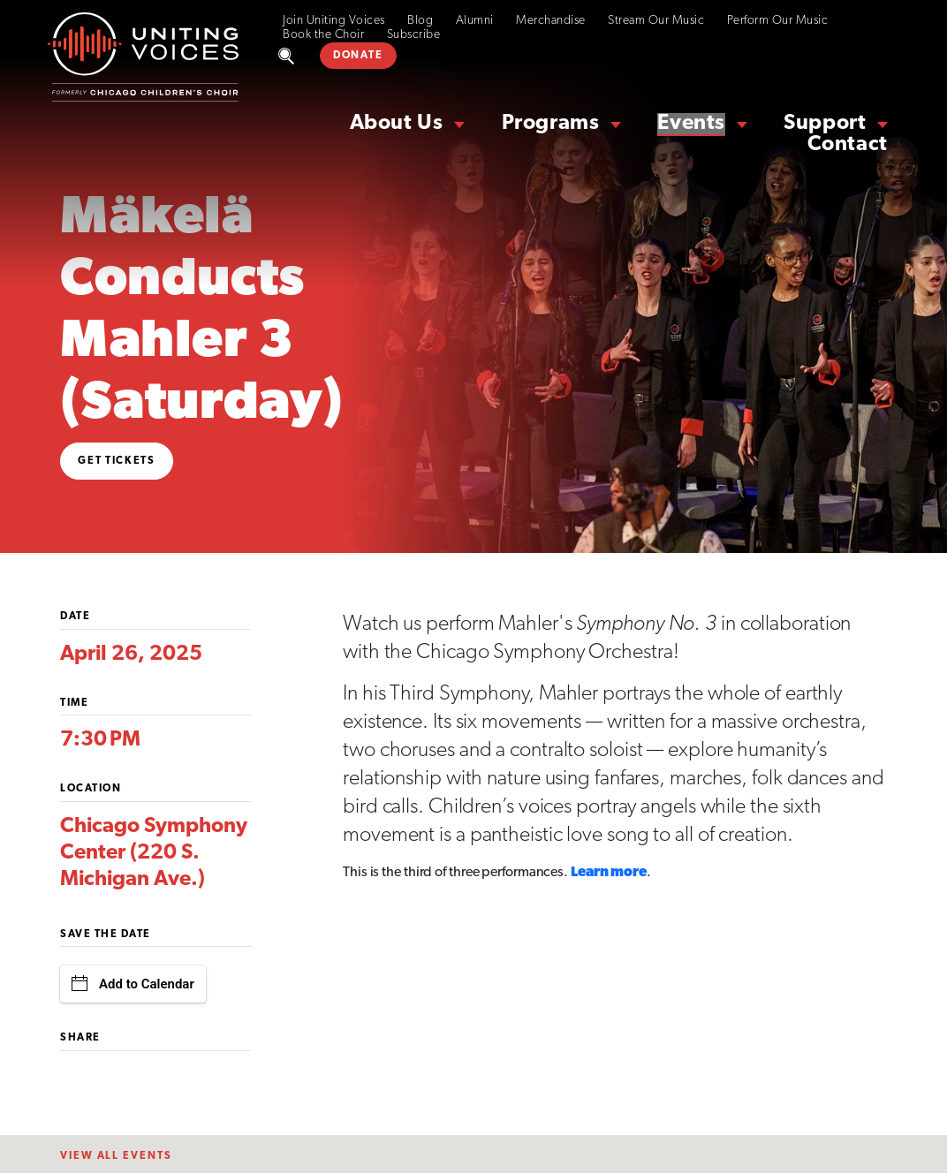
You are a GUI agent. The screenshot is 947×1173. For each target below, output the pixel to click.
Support (825, 123)
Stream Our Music (656, 20)
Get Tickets (116, 461)
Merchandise (551, 20)
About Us (396, 123)
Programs (551, 123)
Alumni (475, 20)
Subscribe (414, 35)
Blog (420, 20)
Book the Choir (323, 35)
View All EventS (116, 1156)
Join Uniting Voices (334, 20)
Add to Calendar (133, 983)
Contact (847, 144)
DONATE (358, 55)
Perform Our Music (778, 20)
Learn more (609, 873)
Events (691, 123)
